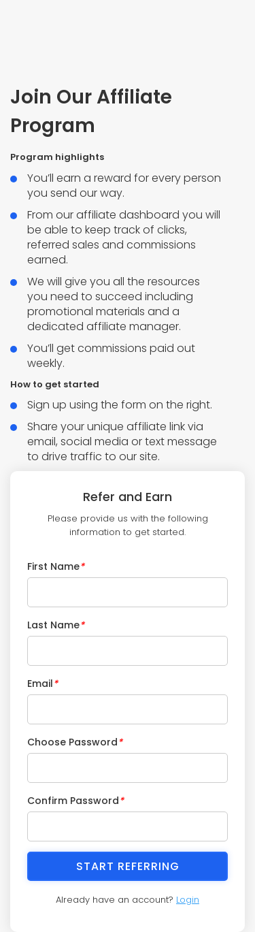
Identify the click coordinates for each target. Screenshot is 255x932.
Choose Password (74, 742)
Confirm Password (75, 800)
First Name (55, 566)
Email (42, 683)
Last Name (55, 625)
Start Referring (128, 866)
